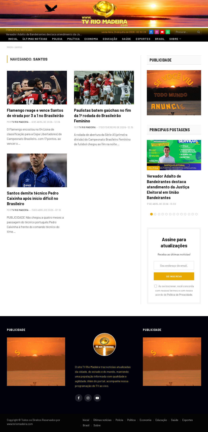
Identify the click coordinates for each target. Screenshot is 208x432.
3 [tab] (159, 214)
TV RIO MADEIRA (19, 122)
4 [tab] (163, 214)
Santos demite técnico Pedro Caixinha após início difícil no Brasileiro (33, 198)
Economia (91, 38)
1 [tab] (151, 214)
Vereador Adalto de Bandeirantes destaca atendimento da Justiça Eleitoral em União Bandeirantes (45, 34)
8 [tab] (178, 214)
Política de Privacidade (179, 294)
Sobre (173, 38)
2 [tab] (155, 214)
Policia (57, 38)
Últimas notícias (34, 38)
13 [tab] (196, 214)
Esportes (143, 38)
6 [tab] (170, 214)
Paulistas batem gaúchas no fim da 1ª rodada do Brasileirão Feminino (102, 115)
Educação (110, 38)
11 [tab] (189, 214)
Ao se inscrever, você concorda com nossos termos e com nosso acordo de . (174, 290)
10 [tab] (185, 214)
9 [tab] (181, 214)
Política (73, 38)
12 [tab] (193, 214)
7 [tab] (174, 214)
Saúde (126, 38)
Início (10, 47)
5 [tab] (166, 214)
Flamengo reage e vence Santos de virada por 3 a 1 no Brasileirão (35, 113)
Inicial (13, 38)
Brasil (160, 38)
